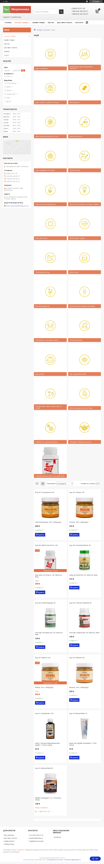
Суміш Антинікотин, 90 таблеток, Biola (83, 575)
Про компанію (9, 835)
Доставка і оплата (64, 22)
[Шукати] (61, 11)
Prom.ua (62, 858)
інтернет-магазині (17, 850)
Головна (8, 22)
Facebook (57, 837)
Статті (6, 55)
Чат (95, 859)
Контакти (79, 22)
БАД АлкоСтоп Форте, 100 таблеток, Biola (48, 576)
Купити (41, 535)
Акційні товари (38, 22)
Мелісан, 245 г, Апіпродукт (79, 687)
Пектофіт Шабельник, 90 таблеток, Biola (84, 632)
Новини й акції (9, 844)
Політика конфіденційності (72, 860)
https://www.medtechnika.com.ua (17, 206)
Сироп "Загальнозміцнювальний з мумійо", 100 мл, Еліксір (47, 744)
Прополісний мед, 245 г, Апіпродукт (48, 522)
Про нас (51, 22)
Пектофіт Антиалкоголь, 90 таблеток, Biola (49, 633)
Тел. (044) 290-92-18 (36, 835)
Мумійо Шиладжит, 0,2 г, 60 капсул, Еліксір (48, 799)
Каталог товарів (21, 22)
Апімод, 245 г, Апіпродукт (44, 687)
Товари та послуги (43, 30)
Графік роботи (9, 841)
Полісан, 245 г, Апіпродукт (79, 522)
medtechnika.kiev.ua (36, 838)
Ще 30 (8, 101)
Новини (6, 51)
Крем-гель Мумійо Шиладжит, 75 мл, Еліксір (83, 744)
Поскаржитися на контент (55, 860)
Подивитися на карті (36, 841)
